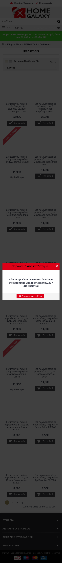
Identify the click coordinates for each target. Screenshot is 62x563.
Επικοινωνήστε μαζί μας (30, 296)
